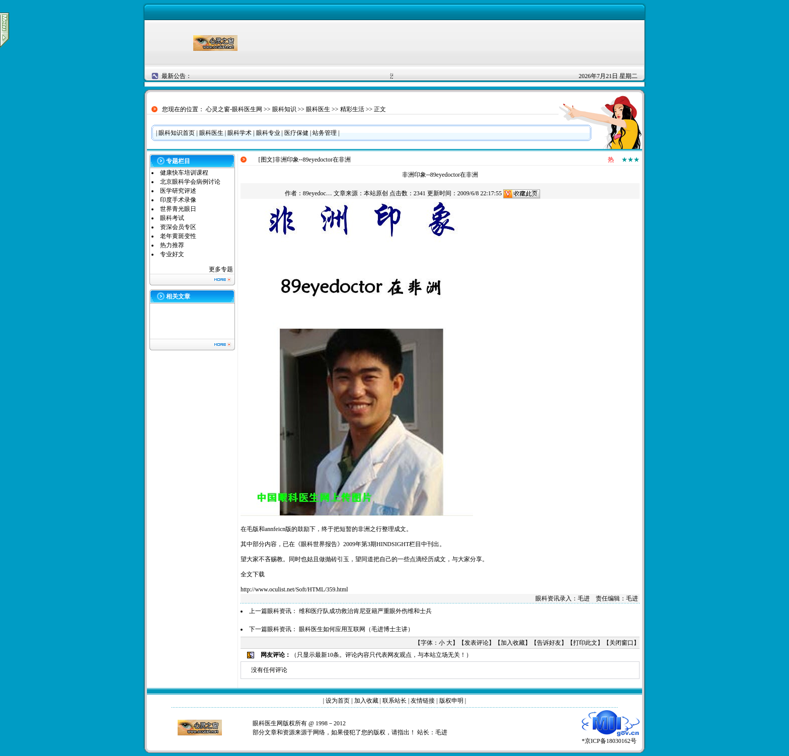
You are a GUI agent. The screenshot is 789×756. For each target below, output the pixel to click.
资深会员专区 (178, 227)
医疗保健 (296, 132)
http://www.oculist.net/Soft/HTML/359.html (294, 589)
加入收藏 (513, 642)
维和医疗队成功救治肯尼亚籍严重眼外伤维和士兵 (365, 611)
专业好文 (172, 254)
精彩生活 (352, 109)
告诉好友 (549, 642)
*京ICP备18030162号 (611, 737)
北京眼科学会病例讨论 (190, 181)
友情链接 (423, 700)
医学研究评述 (178, 190)
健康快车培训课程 (184, 172)
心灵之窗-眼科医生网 (234, 109)
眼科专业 (268, 132)
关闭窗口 (621, 642)
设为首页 (338, 700)
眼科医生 (318, 109)
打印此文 (585, 642)
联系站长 (394, 700)
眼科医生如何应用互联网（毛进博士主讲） (356, 629)
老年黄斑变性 (178, 236)
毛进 (441, 732)
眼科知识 (284, 109)
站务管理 (324, 132)
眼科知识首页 (176, 132)
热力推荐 (172, 245)
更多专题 (221, 269)
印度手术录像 (178, 199)
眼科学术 (239, 132)
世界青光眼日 (178, 208)
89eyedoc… (317, 193)
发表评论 (476, 642)
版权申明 (451, 700)
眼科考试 (172, 217)
